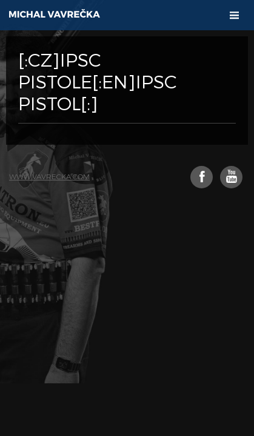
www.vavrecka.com (49, 176)
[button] (234, 15)
